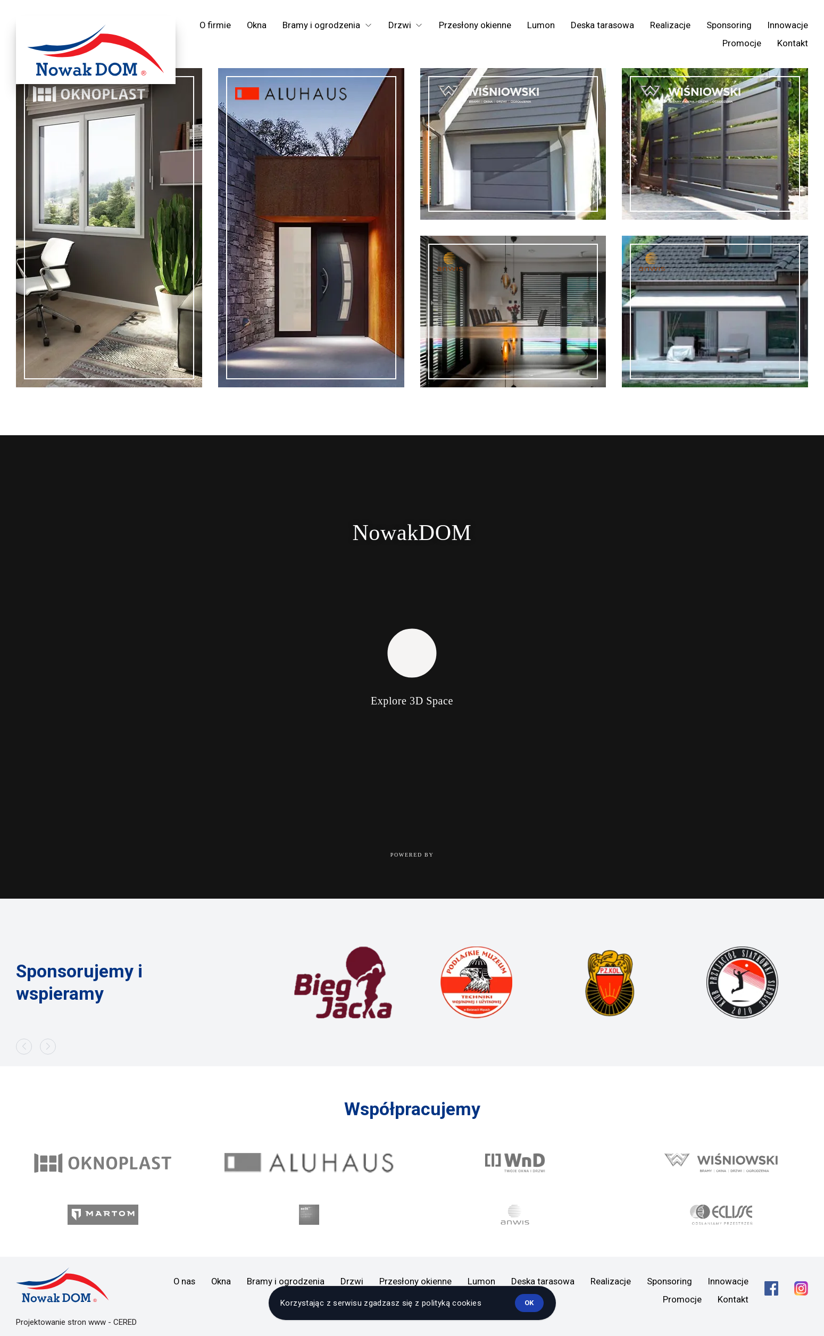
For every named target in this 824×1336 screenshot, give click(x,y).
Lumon (541, 25)
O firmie (215, 25)
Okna (257, 25)
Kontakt (792, 43)
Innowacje (788, 25)
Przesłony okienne (475, 25)
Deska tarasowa (602, 25)
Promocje (741, 43)
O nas (184, 1281)
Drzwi (351, 1281)
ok (529, 1303)
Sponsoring (729, 25)
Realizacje (670, 25)
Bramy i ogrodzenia (285, 1281)
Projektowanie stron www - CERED (76, 1322)
